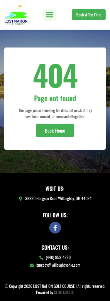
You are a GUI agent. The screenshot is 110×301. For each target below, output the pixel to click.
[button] (49, 15)
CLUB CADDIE (64, 292)
